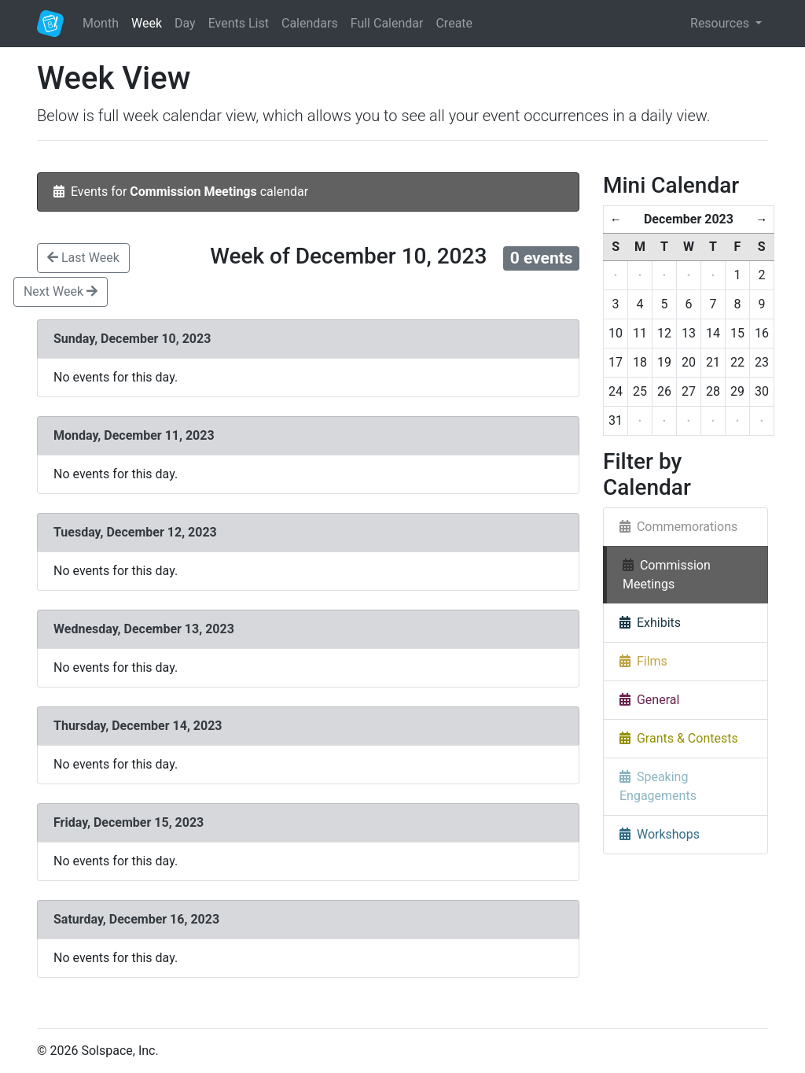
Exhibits (650, 622)
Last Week (83, 257)
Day (185, 23)
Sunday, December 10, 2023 (133, 338)
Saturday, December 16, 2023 (137, 919)
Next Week (60, 291)
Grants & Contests (678, 738)
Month (101, 23)
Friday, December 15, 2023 (130, 822)
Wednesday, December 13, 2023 (145, 628)
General (649, 699)
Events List (238, 23)
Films (643, 661)
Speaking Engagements (658, 786)
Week (146, 23)
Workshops (659, 834)
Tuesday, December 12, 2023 (136, 532)
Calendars (309, 23)
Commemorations (678, 526)
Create (454, 23)
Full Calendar (387, 23)
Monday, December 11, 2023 (135, 435)
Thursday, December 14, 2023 (139, 725)
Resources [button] (721, 23)
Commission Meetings (667, 575)
